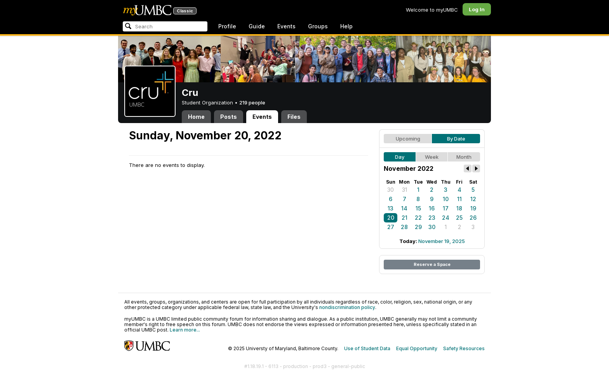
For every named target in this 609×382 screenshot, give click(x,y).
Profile (227, 26)
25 (459, 217)
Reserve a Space (432, 264)
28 (404, 227)
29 (418, 227)
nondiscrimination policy (347, 307)
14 (404, 208)
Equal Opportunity (416, 348)
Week (431, 157)
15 (418, 208)
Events (286, 26)
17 (446, 208)
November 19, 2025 (441, 241)
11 (459, 199)
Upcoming (408, 138)
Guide (257, 26)
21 (404, 217)
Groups (318, 26)
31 (404, 189)
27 (390, 227)
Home (196, 116)
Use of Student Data (367, 348)
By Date (456, 138)
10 (446, 199)
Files (294, 116)
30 (390, 189)
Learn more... (185, 330)
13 (390, 208)
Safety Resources (464, 348)
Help (346, 26)
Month (464, 157)
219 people (252, 102)
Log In (477, 9)
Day (399, 157)
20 (390, 217)
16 (432, 208)
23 (431, 217)
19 (473, 208)
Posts (228, 116)
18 (459, 208)
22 (418, 217)
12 (473, 199)
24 (445, 217)
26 (473, 217)
